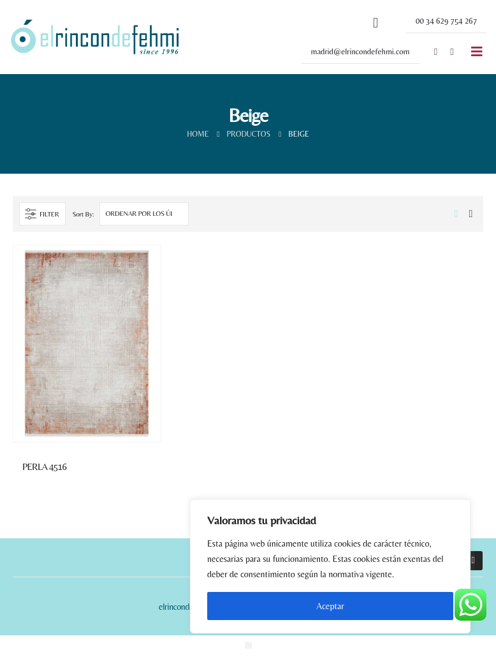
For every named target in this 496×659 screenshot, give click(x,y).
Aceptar (330, 606)
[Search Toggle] (375, 23)
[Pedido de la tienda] (144, 213)
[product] (87, 343)
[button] (446, 21)
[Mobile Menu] (477, 52)
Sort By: (83, 214)
